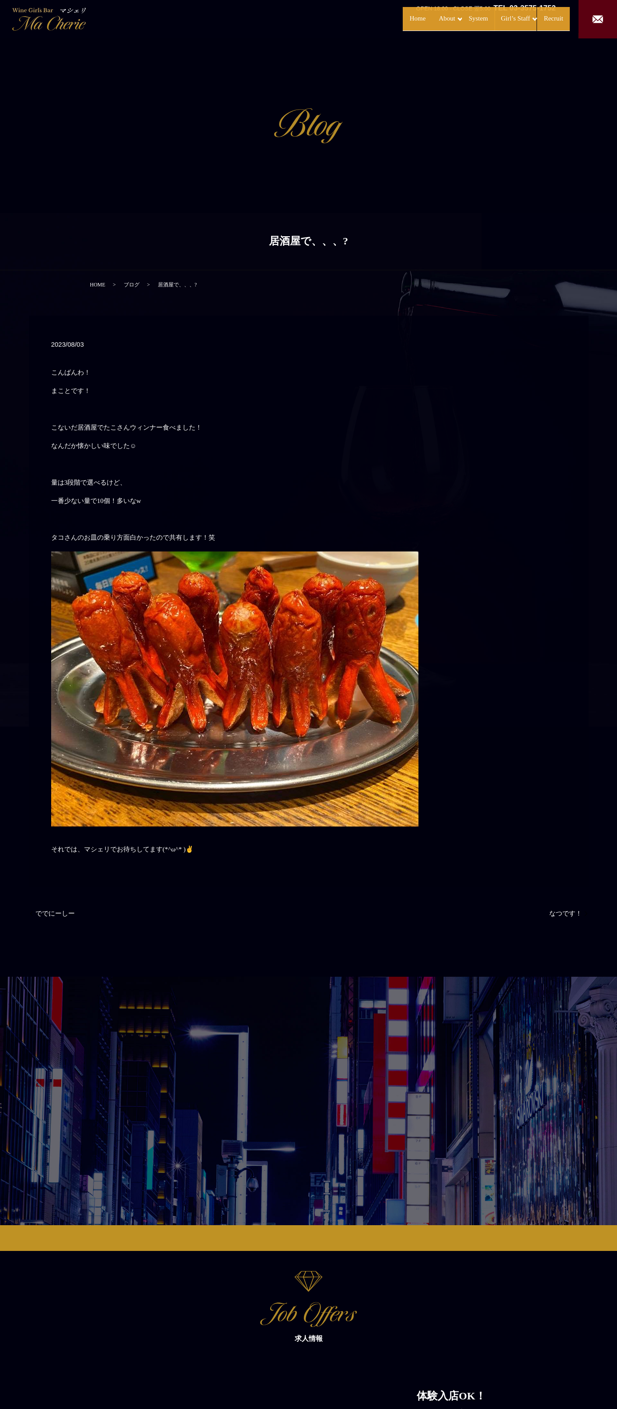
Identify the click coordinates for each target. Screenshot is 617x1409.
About (413, 18)
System (454, 18)
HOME (97, 285)
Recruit (544, 18)
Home (381, 18)
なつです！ (565, 913)
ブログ (131, 285)
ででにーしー (55, 913)
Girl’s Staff (495, 18)
